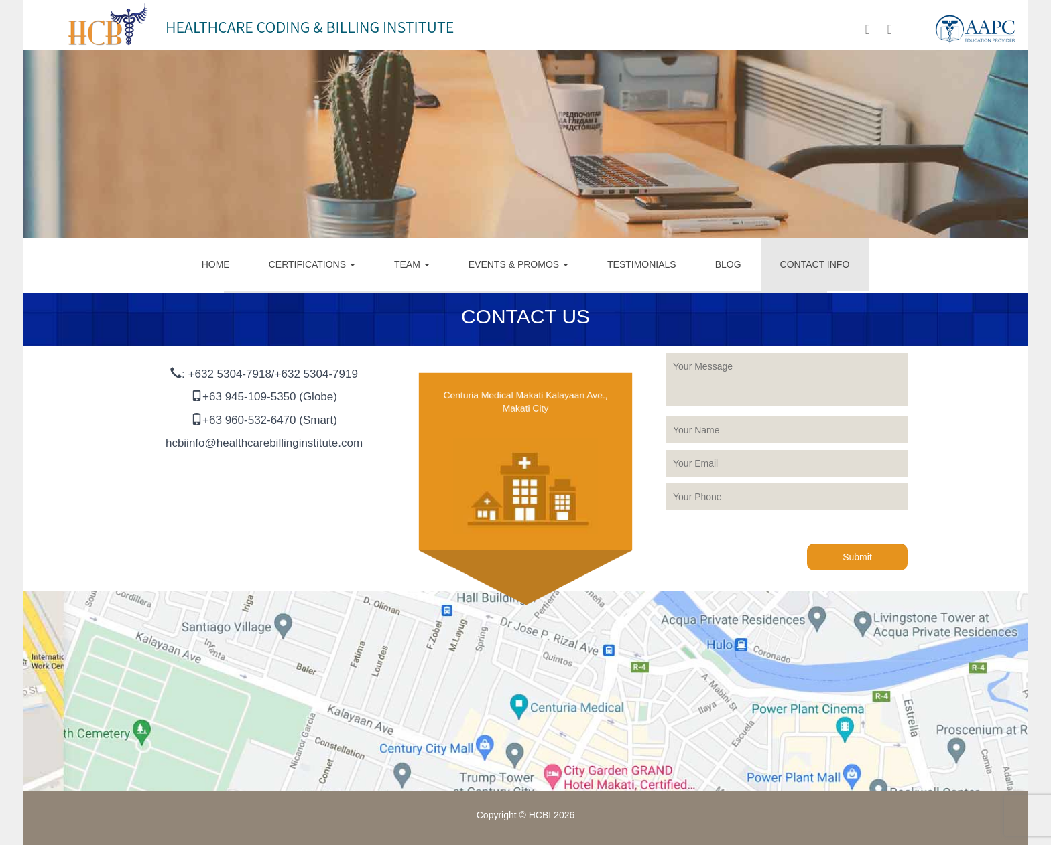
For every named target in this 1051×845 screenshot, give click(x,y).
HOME (216, 264)
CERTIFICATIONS (312, 264)
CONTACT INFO (815, 264)
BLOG (728, 264)
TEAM (412, 264)
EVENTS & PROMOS (518, 264)
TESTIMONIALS (641, 264)
